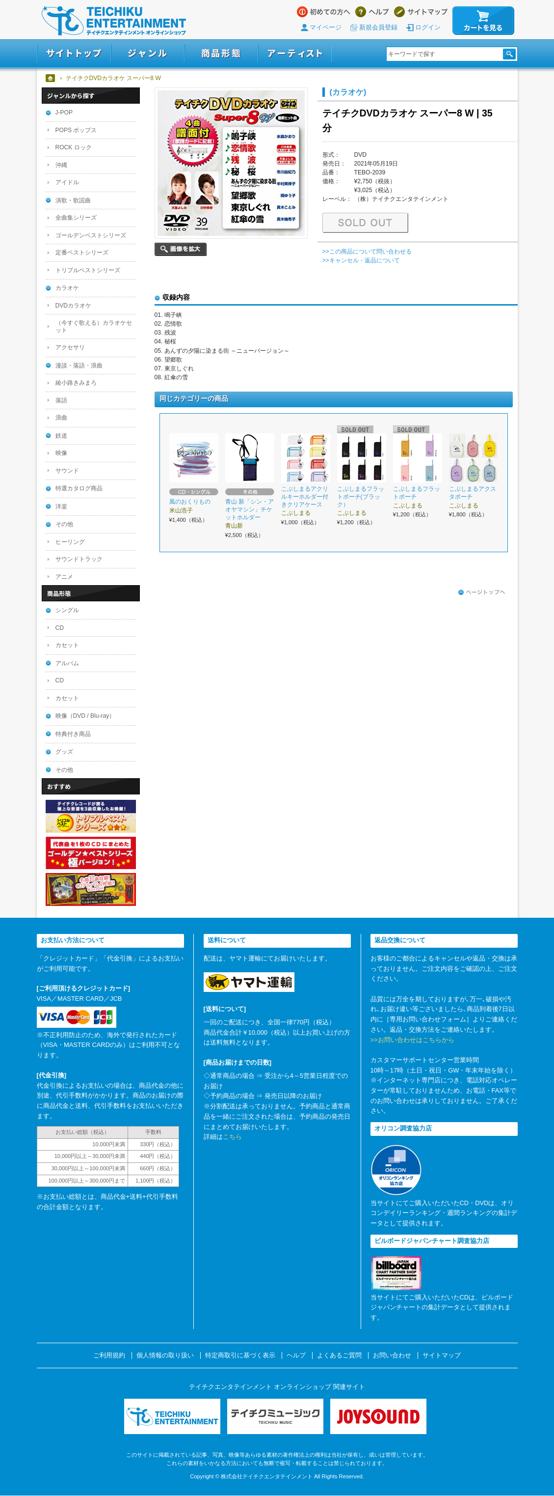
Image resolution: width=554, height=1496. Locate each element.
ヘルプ (372, 11)
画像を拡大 (181, 249)
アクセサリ (70, 347)
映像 (61, 453)
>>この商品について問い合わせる (367, 251)
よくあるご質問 (339, 1355)
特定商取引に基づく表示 (240, 1355)
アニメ (64, 576)
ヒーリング (70, 541)
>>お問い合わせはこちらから (412, 1040)
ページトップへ (481, 592)
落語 (61, 400)
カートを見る (483, 20)
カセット (67, 645)
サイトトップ (74, 53)
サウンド (67, 470)
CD (59, 627)
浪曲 (61, 417)
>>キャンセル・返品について (361, 260)
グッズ (64, 751)
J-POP (64, 112)
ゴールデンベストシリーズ (90, 235)
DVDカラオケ (73, 305)
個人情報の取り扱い (165, 1355)
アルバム (67, 663)
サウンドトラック (79, 559)
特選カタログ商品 (79, 488)
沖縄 (61, 165)
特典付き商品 (73, 734)
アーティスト (295, 53)
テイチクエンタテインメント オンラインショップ (114, 20)
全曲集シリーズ (76, 217)
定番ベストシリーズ (81, 252)
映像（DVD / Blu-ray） (85, 715)
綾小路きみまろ (76, 382)
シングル (67, 610)
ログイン (428, 27)
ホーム (51, 78)
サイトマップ (421, 11)
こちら (232, 1136)
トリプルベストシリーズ (87, 270)
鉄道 (61, 435)
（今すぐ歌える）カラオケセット (93, 326)
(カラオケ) (348, 91)
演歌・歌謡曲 (73, 200)
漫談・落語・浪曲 (79, 365)
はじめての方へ (323, 11)
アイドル (67, 182)
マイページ (326, 27)
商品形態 (221, 53)
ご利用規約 (109, 1355)
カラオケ (67, 287)
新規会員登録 (378, 27)
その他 (64, 524)
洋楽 (61, 506)
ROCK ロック (73, 147)
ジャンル (148, 53)
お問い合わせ (392, 1355)
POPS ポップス (76, 130)
